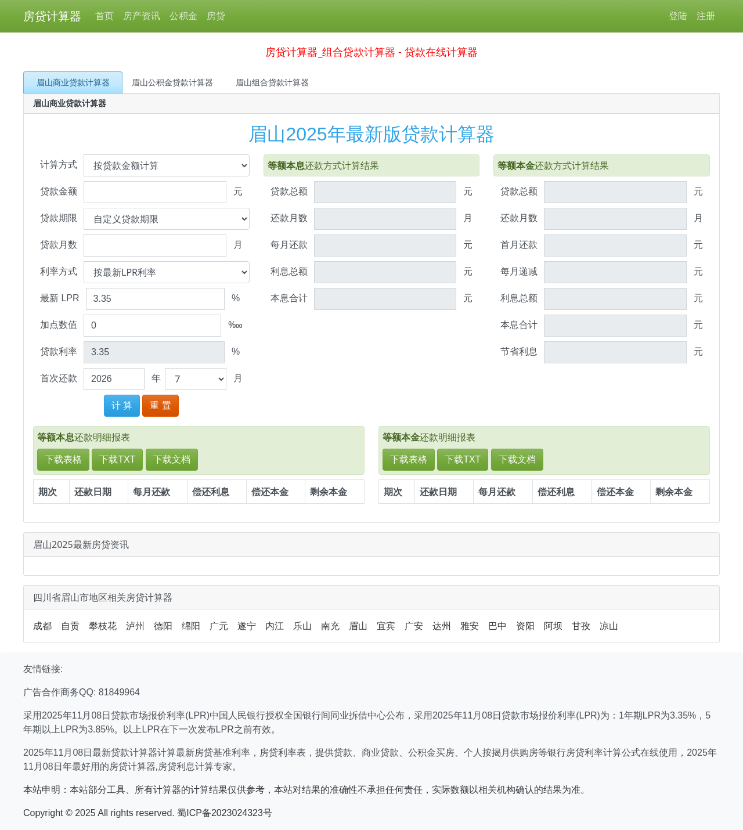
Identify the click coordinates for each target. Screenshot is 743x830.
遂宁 (246, 626)
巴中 (497, 626)
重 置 (160, 405)
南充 (330, 626)
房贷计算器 (52, 16)
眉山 (358, 626)
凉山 (609, 626)
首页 (104, 16)
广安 (414, 626)
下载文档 (171, 459)
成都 (42, 626)
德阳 (163, 626)
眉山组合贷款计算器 (272, 82)
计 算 (121, 405)
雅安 (469, 626)
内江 (274, 626)
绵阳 (191, 626)
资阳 (525, 626)
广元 (219, 626)
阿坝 (553, 626)
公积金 (183, 16)
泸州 (135, 626)
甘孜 (581, 626)
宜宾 (386, 626)
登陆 (678, 16)
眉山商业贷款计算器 (73, 82)
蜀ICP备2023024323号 (224, 813)
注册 (706, 16)
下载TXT (117, 459)
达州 (441, 626)
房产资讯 (141, 16)
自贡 (70, 626)
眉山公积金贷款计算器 (172, 82)
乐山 (302, 626)
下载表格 (63, 459)
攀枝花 (103, 626)
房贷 (216, 16)
